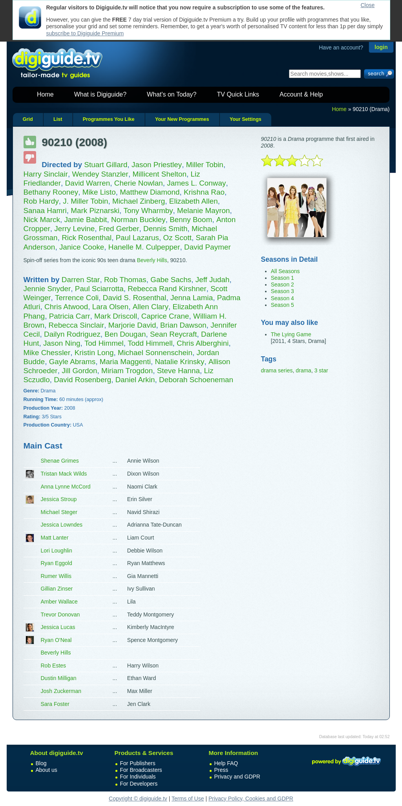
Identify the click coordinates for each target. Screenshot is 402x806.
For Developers (139, 783)
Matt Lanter (55, 537)
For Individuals (138, 776)
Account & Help (301, 94)
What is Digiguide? (100, 94)
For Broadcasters (141, 770)
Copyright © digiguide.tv (138, 798)
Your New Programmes (182, 119)
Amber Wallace (59, 601)
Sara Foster (55, 704)
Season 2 (282, 284)
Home (45, 94)
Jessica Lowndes (62, 525)
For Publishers (137, 763)
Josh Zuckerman (61, 691)
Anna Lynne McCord (66, 486)
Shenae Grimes (60, 461)
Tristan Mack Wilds (64, 473)
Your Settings (245, 119)
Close (368, 5)
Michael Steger (59, 512)
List (57, 119)
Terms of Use (188, 798)
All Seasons (285, 271)
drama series (277, 370)
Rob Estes (53, 665)
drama (303, 370)
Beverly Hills (152, 260)
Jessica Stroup (59, 499)
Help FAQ (226, 763)
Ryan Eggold (56, 563)
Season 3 (282, 291)
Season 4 (282, 298)
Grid (28, 119)
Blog (41, 763)
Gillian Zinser (57, 588)
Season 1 (282, 278)
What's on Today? (171, 94)
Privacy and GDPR (237, 776)
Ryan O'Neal (56, 640)
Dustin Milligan (59, 678)
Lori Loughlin (56, 550)
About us (46, 770)
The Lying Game (291, 334)
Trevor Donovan (60, 614)
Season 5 (282, 305)
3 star (321, 370)
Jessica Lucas (58, 627)
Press (221, 770)
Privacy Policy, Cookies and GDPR (250, 798)
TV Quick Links (238, 94)
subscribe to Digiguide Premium (85, 33)
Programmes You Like (109, 119)
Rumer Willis (56, 576)
